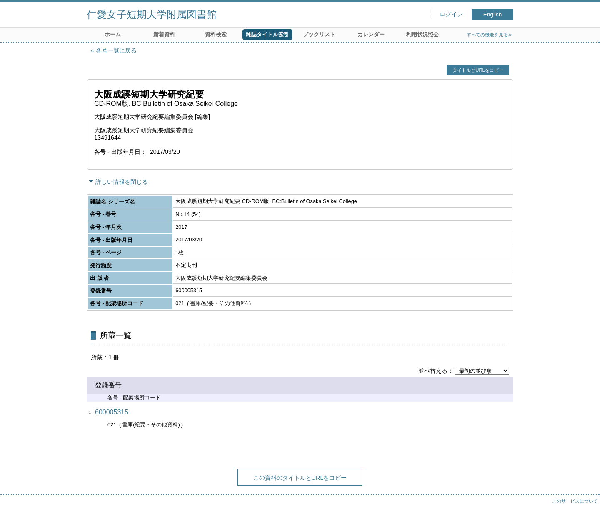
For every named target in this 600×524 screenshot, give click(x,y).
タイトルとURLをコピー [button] (477, 70)
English (492, 14)
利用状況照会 (422, 34)
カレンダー (371, 34)
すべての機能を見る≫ (489, 34)
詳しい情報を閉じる (121, 181)
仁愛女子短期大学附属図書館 (152, 14)
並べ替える (433, 370)
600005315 (111, 412)
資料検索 (216, 34)
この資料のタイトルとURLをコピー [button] (300, 477)
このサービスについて (575, 501)
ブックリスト (319, 34)
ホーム (113, 34)
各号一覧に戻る (116, 50)
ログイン (451, 14)
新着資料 (164, 34)
